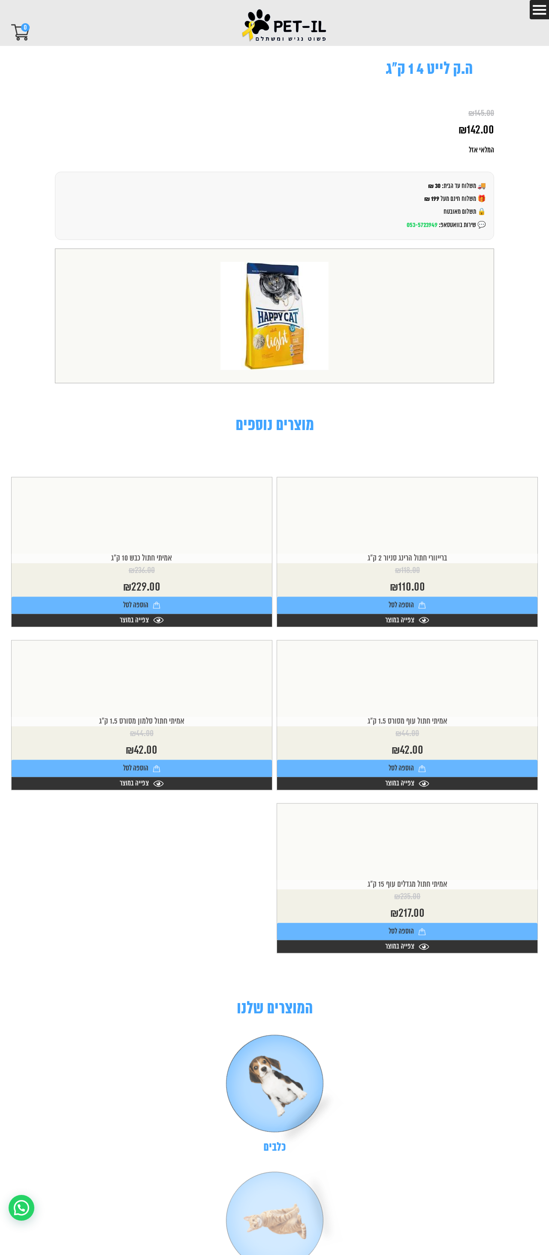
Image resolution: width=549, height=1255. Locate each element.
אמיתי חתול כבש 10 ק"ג (141, 612)
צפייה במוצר (407, 674)
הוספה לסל (407, 659)
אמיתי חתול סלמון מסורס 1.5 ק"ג (141, 775)
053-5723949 (422, 225)
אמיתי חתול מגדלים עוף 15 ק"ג (407, 938)
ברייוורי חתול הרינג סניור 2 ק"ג (407, 612)
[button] (21, 1208)
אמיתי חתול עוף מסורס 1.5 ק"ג (407, 775)
